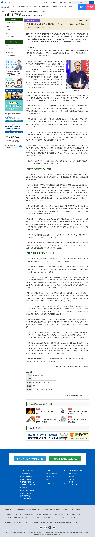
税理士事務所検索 (90, 7)
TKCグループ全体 (52, 2)
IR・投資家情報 (34, 522)
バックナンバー (10, 36)
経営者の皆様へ (5, 7)
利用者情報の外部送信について (74, 514)
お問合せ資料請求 (82, 7)
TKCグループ (5, 11)
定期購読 (8, 26)
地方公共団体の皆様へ (68, 509)
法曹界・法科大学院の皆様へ (51, 509)
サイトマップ (60, 517)
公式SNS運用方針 (58, 514)
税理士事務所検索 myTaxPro (63, 522)
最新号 (7, 33)
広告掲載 (8, 30)
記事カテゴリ (13, 42)
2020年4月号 (84, 20)
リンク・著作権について (73, 517)
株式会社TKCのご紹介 (22, 522)
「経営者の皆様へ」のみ (65, 2)
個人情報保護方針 (29, 514)
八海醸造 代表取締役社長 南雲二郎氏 (36, 11)
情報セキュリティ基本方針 (44, 514)
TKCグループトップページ (79, 522)
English (78, 509)
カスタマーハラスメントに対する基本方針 (43, 517)
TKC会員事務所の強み (23, 6)
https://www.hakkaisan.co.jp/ (45, 389)
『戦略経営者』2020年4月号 (79, 395)
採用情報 (42, 522)
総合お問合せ (50, 522)
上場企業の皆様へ (20, 509)
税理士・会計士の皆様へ (34, 509)
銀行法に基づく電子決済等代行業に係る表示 (17, 517)
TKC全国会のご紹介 (10, 522)
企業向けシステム (46, 6)
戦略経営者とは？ (10, 23)
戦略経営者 (13, 19)
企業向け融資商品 (56, 6)
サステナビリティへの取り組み (14, 514)
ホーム (14, 6)
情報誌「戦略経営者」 (22, 11)
